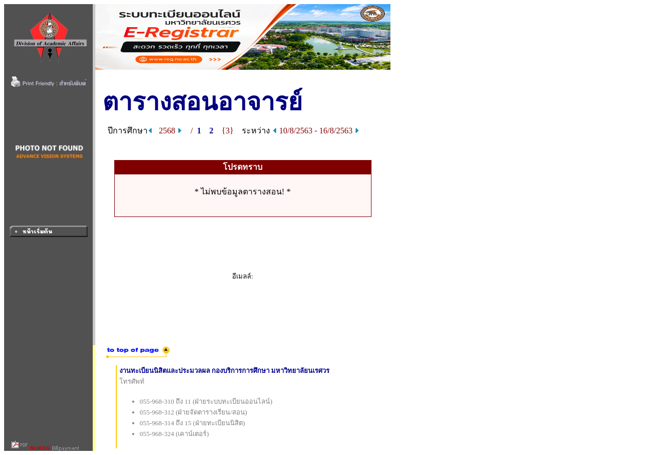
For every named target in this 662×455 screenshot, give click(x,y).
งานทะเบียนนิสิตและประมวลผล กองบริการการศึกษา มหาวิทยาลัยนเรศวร (224, 370)
